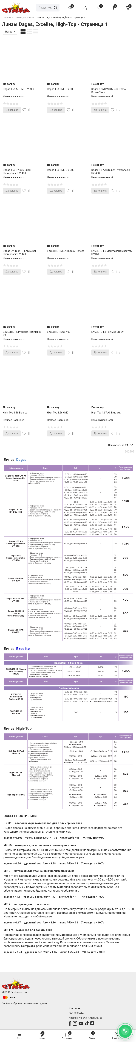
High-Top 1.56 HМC (57, 412)
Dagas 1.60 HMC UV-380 (60, 170)
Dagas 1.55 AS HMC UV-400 (18, 89)
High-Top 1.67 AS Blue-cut (106, 412)
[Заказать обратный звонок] (125, 1031)
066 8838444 (76, 1013)
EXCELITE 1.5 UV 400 (58, 331)
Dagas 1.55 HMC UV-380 (60, 89)
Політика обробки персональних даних (24, 1003)
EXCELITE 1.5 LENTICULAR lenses (65, 251)
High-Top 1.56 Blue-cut (15, 412)
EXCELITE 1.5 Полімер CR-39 (107, 331)
